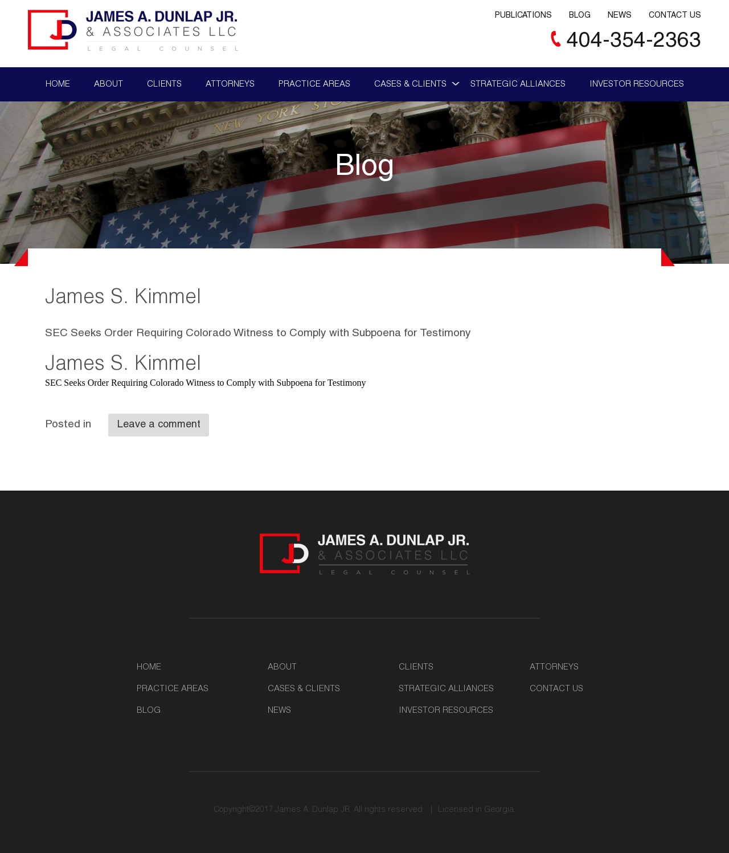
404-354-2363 (634, 41)
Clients (164, 84)
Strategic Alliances (518, 84)
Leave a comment (158, 425)
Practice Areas (314, 84)
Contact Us (675, 16)
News (620, 16)
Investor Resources (636, 84)
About (108, 84)
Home (58, 84)
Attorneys (230, 84)
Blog (580, 16)
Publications (523, 16)
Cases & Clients (410, 84)
